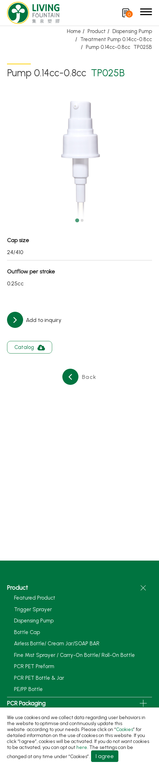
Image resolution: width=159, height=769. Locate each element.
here (81, 747)
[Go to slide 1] (77, 220)
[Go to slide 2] (82, 220)
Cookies (124, 729)
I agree (105, 756)
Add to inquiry (43, 320)
